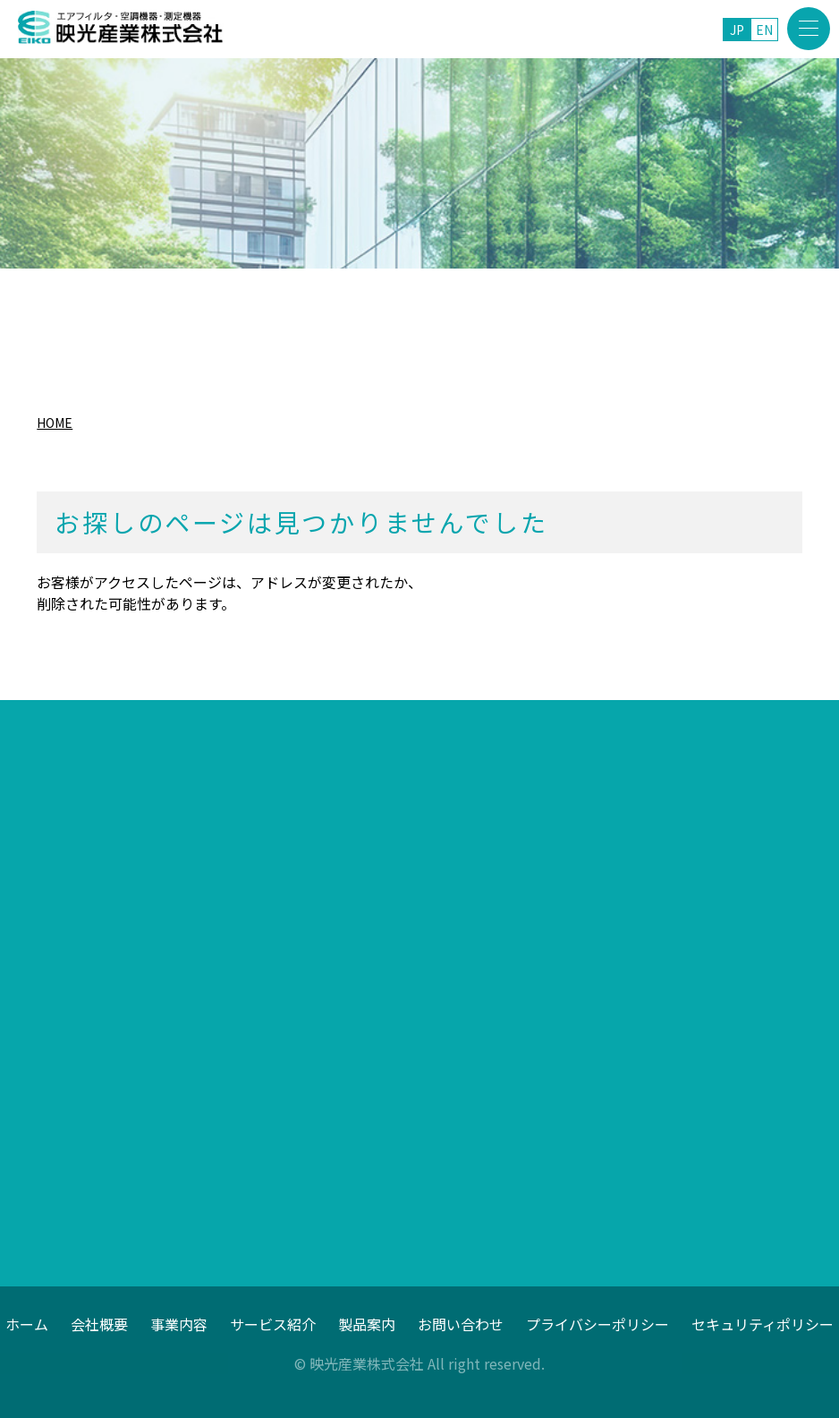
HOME (54, 422)
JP (737, 29)
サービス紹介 (273, 1323)
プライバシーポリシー (597, 1323)
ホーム (26, 1323)
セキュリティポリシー (762, 1323)
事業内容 (179, 1323)
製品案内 (366, 1323)
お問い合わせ (461, 1323)
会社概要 (99, 1323)
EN (764, 29)
